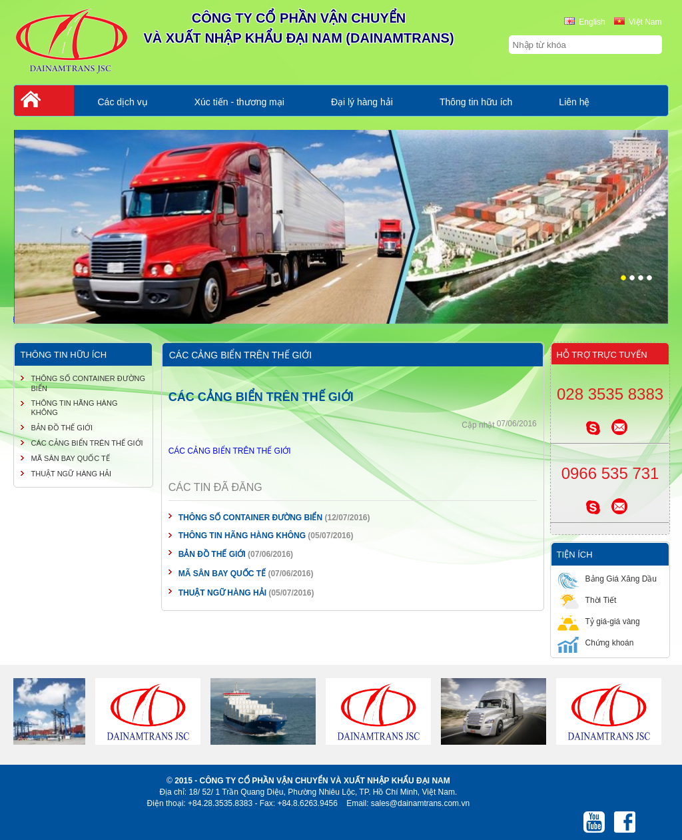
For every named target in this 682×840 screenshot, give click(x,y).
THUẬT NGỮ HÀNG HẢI (222, 593)
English (584, 22)
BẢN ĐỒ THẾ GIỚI (212, 554)
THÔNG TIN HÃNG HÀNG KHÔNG (242, 535)
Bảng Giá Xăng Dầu (607, 578)
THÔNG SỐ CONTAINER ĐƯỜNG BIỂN (250, 517)
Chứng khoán (595, 642)
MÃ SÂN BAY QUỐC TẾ (222, 573)
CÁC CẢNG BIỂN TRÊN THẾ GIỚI (230, 451)
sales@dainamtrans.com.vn (420, 803)
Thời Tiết (587, 600)
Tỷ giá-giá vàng (598, 621)
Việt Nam (637, 22)
